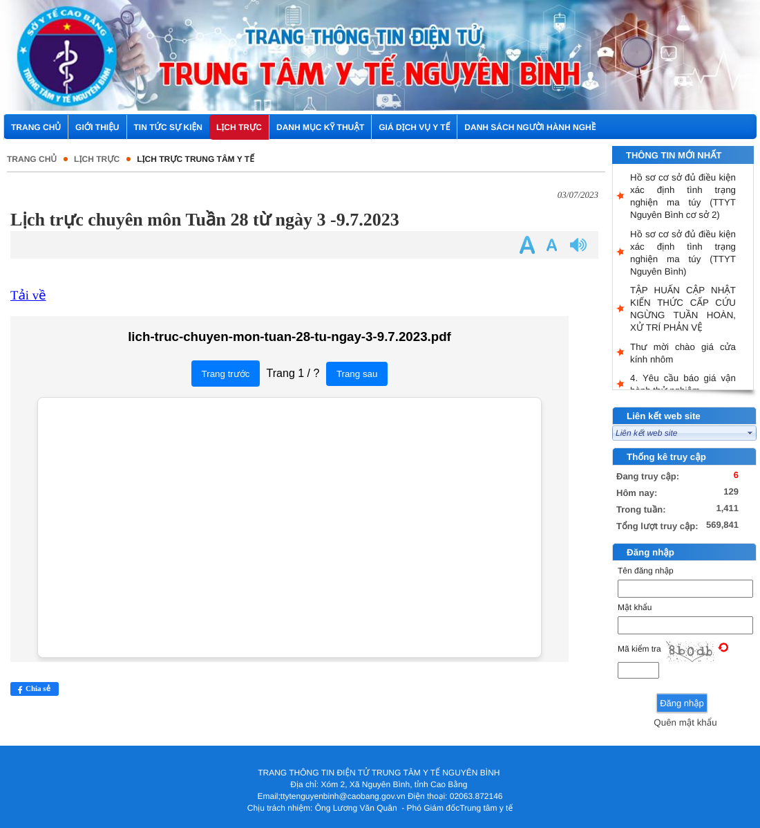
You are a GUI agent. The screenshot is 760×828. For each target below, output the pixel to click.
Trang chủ (32, 159)
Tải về (28, 295)
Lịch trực (97, 159)
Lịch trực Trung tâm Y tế (195, 159)
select (750, 433)
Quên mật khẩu (685, 722)
